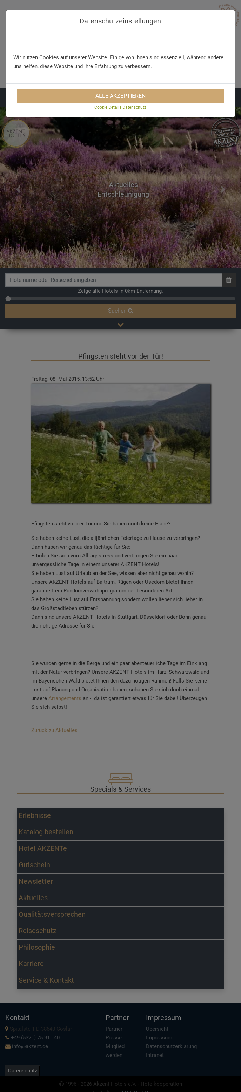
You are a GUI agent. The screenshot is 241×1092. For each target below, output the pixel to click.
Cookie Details (107, 107)
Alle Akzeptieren (120, 96)
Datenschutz (134, 107)
